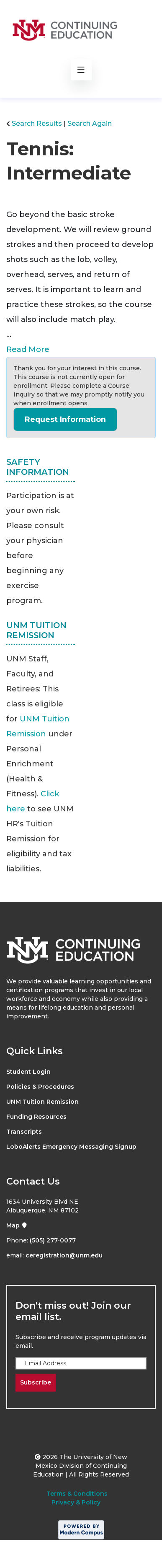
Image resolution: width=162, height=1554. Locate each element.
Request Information (65, 419)
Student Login (28, 1071)
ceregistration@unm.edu (64, 1255)
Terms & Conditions (77, 1493)
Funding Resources (36, 1116)
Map (17, 1225)
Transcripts (24, 1131)
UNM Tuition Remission (42, 1101)
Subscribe (35, 1382)
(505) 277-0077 (53, 1240)
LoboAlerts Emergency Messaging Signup (71, 1146)
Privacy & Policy (75, 1502)
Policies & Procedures (40, 1086)
